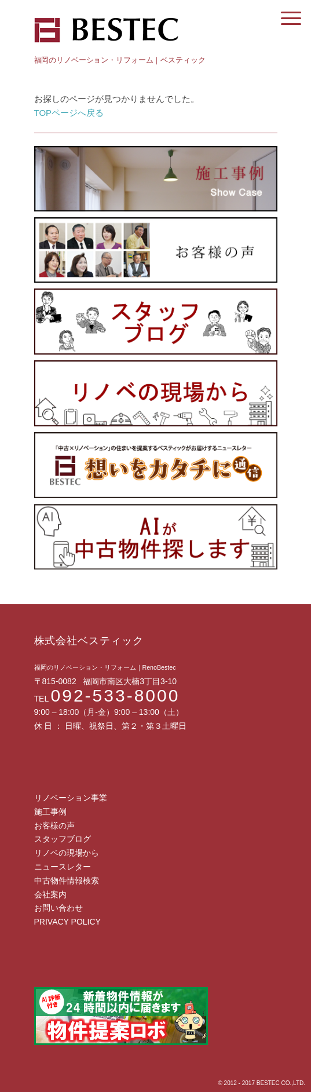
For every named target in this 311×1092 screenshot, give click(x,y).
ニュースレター (62, 866)
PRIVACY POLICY (67, 921)
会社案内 (50, 894)
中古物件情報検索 (66, 880)
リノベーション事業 (70, 797)
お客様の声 (54, 825)
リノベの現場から (66, 852)
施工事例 (50, 811)
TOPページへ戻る (69, 113)
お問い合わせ (58, 907)
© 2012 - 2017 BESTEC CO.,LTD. (261, 1083)
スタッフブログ (62, 838)
